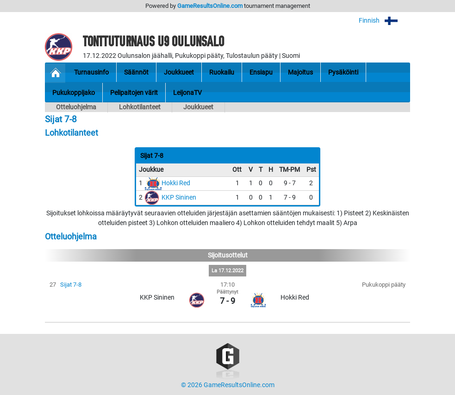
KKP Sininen (179, 197)
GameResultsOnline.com (210, 5)
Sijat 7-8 (70, 284)
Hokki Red (176, 183)
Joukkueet (198, 107)
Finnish (384, 21)
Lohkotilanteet (140, 107)
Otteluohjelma (76, 107)
